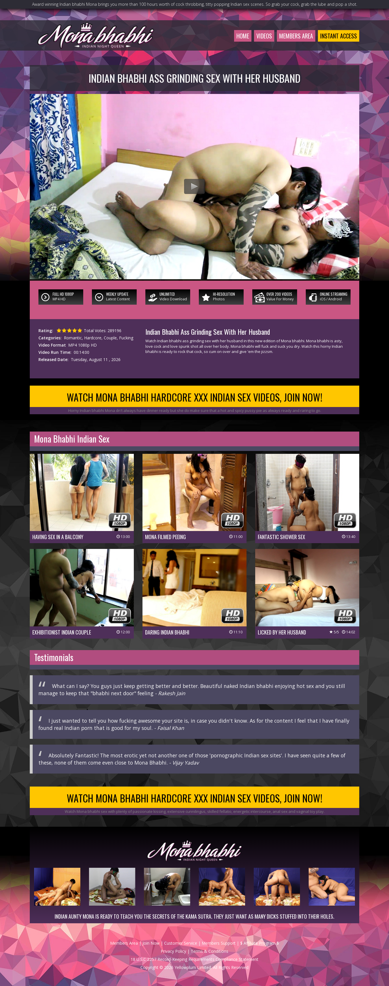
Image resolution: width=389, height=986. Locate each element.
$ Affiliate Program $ (259, 943)
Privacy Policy (173, 951)
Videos (264, 36)
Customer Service (180, 943)
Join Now (151, 943)
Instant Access (338, 36)
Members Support (219, 943)
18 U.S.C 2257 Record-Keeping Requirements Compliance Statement (194, 959)
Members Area (296, 36)
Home (242, 36)
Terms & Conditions (209, 951)
